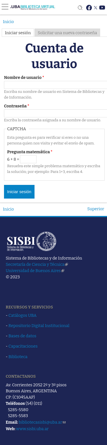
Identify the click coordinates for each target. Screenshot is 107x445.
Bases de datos (23, 335)
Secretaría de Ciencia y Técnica (37, 264)
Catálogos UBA (23, 315)
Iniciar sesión (18, 32)
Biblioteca (18, 356)
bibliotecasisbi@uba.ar (42, 422)
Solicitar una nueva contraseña (67, 32)
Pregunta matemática (30, 151)
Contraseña (16, 106)
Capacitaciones (23, 346)
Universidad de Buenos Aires (35, 270)
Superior (95, 208)
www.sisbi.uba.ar (32, 428)
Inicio (8, 21)
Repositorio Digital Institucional (39, 325)
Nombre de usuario (24, 77)
